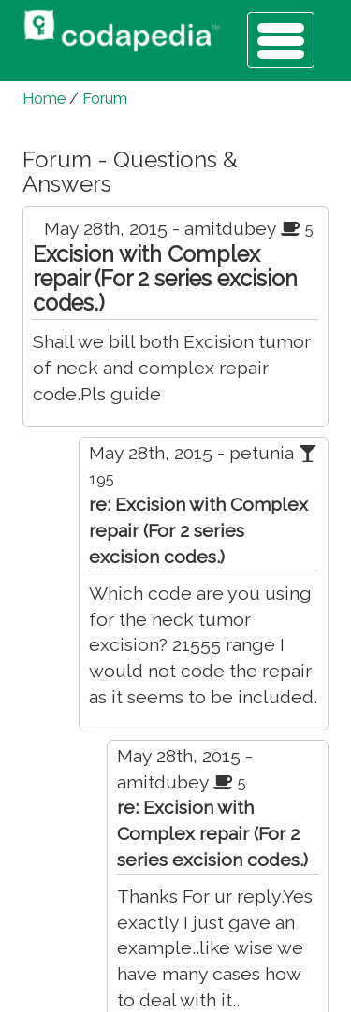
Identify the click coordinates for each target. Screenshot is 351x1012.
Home (44, 99)
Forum (104, 99)
